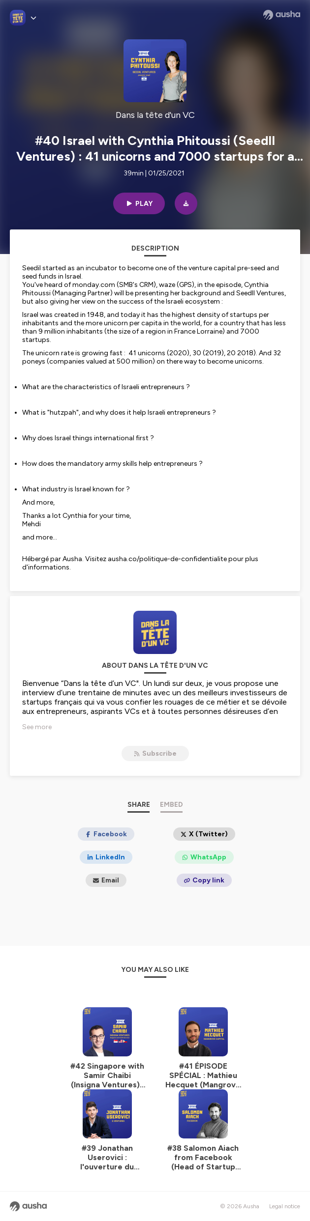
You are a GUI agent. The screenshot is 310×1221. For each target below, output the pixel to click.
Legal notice (284, 1206)
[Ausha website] (281, 15)
